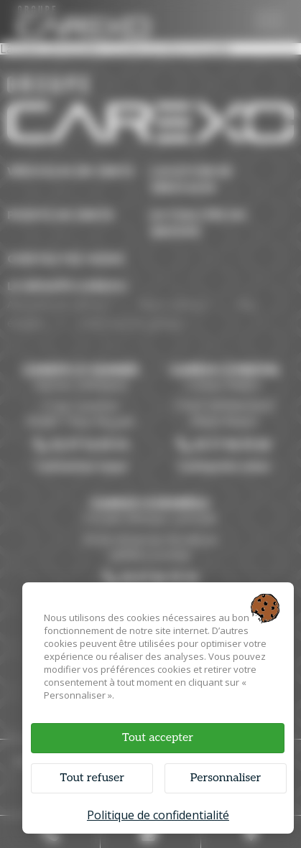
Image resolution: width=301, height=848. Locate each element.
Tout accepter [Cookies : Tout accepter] (157, 738)
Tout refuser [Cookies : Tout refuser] (92, 778)
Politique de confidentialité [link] (158, 815)
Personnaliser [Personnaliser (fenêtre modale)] (225, 778)
